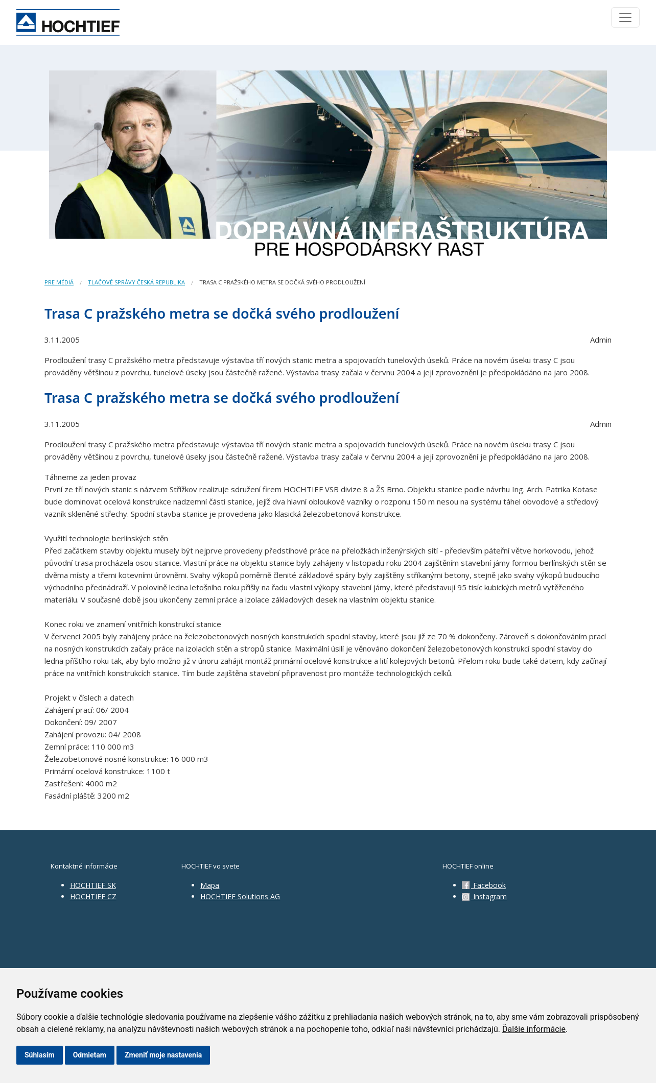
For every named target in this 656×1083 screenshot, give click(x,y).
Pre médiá (59, 282)
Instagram (484, 896)
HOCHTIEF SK (93, 885)
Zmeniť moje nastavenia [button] (163, 1055)
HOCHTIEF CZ (93, 896)
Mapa (209, 885)
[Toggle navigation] (625, 17)
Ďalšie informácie (534, 1029)
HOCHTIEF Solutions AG (240, 896)
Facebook (484, 885)
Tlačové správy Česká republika (136, 282)
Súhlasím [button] (40, 1055)
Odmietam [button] (89, 1055)
